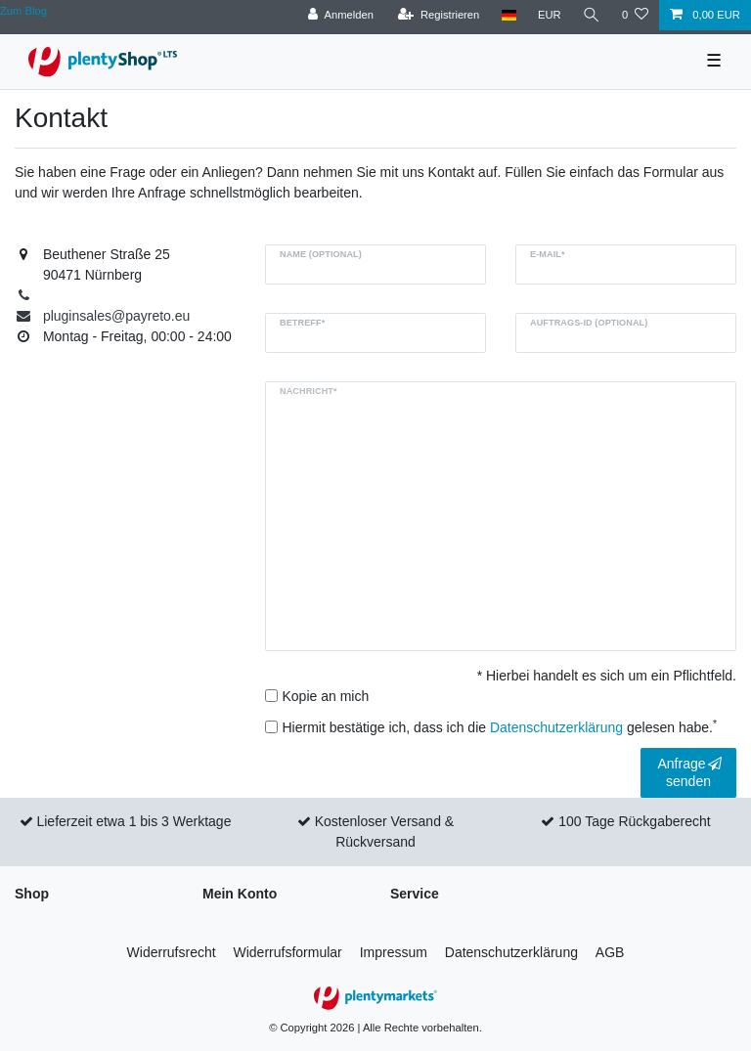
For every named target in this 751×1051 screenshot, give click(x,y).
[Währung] (549, 15)
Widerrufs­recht (171, 952)
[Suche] (591, 15)
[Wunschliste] (635, 15)
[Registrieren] (438, 15)
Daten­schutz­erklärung (511, 952)
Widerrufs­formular (288, 952)
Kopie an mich (326, 696)
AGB (610, 952)
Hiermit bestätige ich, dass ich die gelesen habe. (500, 726)
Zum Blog (23, 11)
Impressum (393, 952)
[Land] (508, 15)
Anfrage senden (689, 772)
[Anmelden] (340, 15)
